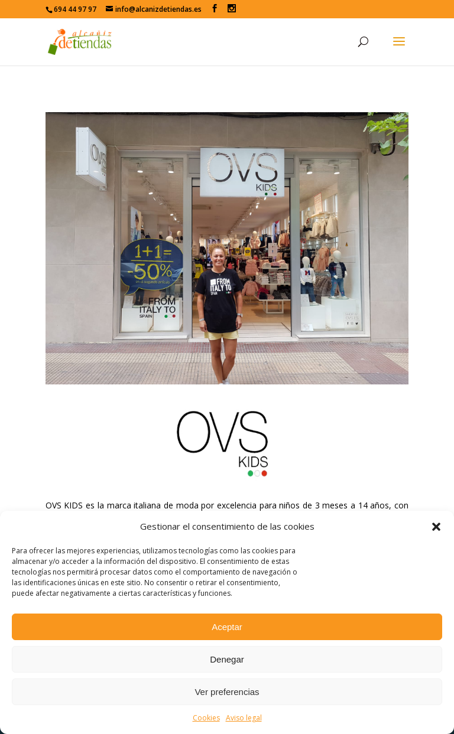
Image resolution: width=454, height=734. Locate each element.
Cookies (206, 718)
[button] (436, 527)
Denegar (227, 659)
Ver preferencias (226, 692)
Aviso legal (244, 718)
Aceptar (227, 627)
